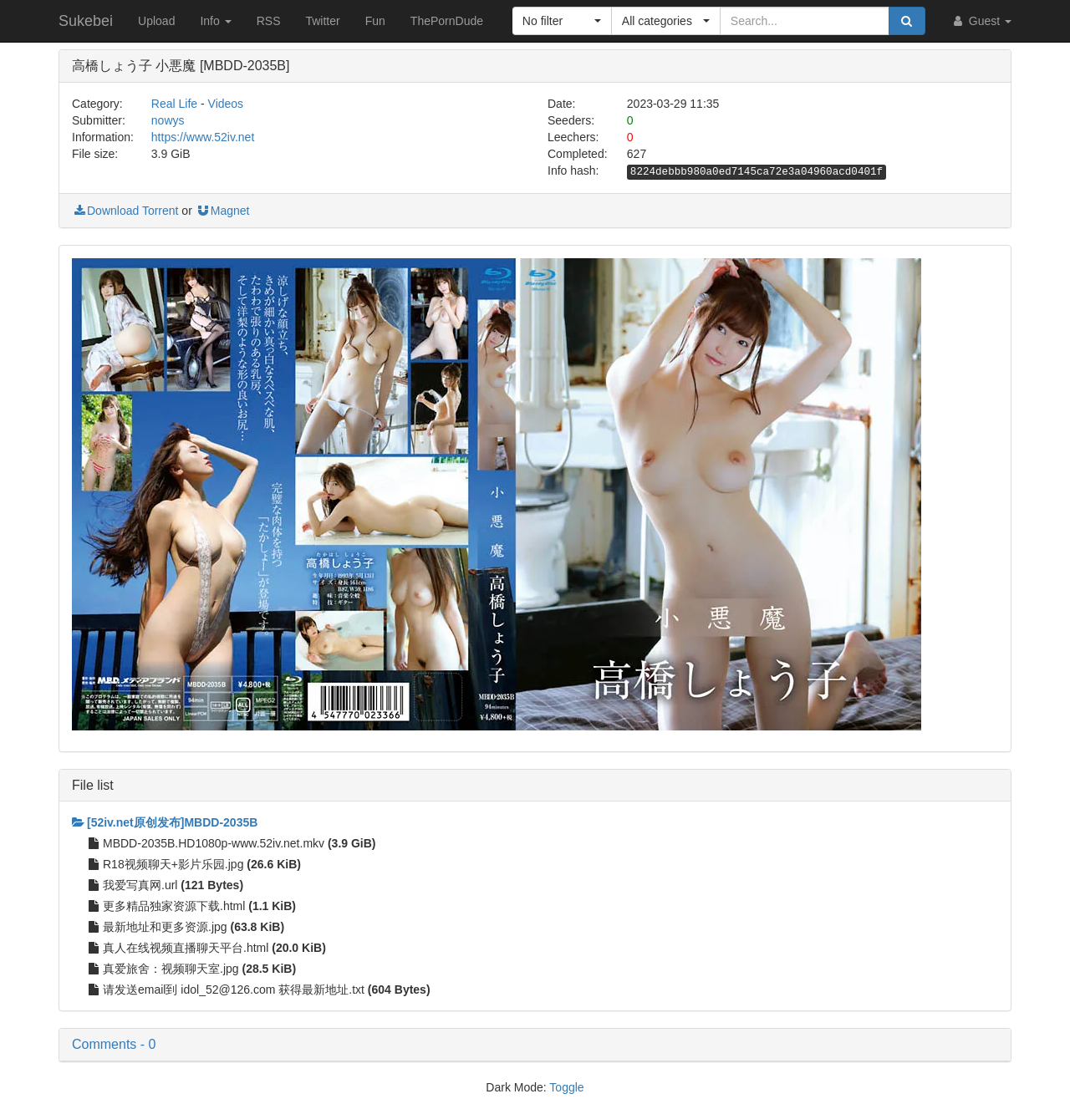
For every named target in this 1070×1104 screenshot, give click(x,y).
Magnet (223, 210)
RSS (269, 21)
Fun (375, 21)
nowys (168, 120)
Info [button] (215, 21)
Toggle (566, 1087)
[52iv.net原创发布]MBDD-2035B (164, 822)
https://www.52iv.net (202, 137)
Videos (226, 103)
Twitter (322, 21)
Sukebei (86, 21)
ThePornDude (446, 21)
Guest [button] (980, 21)
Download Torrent (125, 210)
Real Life (174, 103)
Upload (156, 21)
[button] (562, 21)
